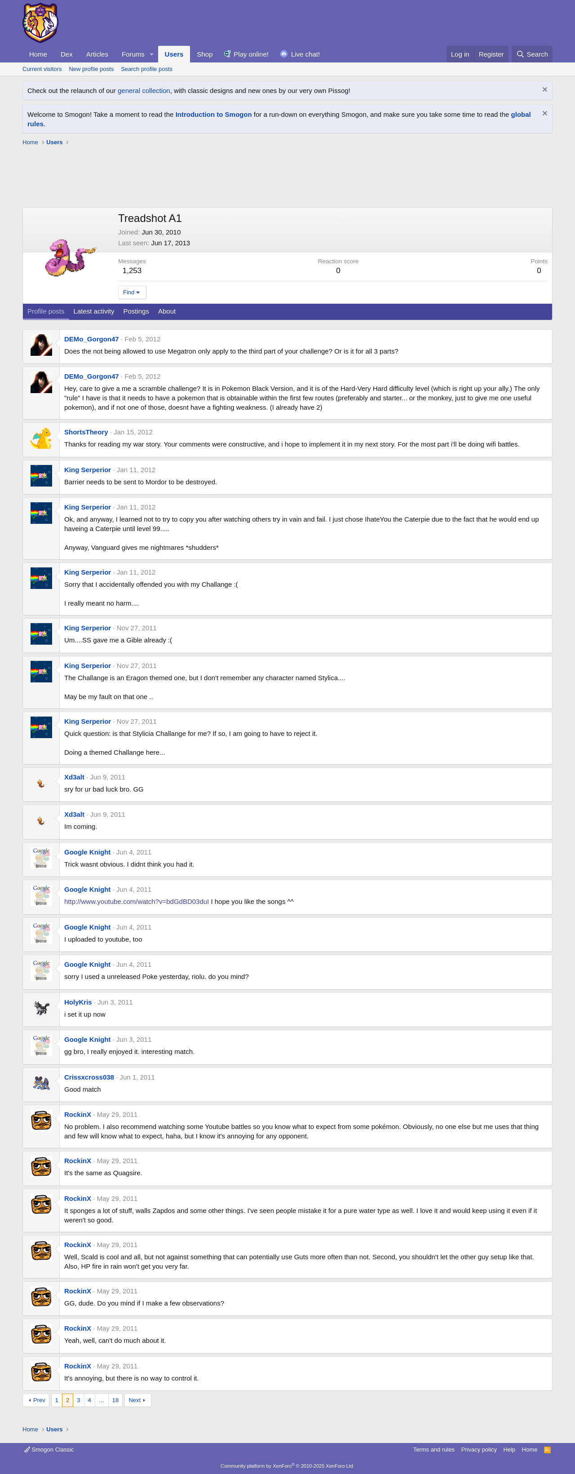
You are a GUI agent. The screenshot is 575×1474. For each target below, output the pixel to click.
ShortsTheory (86, 432)
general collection (144, 90)
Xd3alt (74, 777)
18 (115, 1400)
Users (174, 54)
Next (134, 1400)
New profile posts (91, 69)
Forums (133, 54)
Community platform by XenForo (287, 1466)
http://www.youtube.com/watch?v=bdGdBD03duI (136, 901)
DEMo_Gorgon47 (91, 339)
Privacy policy (479, 1449)
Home (38, 54)
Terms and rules (434, 1449)
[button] (152, 54)
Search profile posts (146, 69)
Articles (97, 54)
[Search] (532, 54)
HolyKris (78, 1002)
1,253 (132, 270)
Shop (204, 54)
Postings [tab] (136, 311)
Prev (39, 1400)
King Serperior (87, 470)
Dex (67, 54)
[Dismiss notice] (544, 90)
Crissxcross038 (89, 1077)
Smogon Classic (49, 1449)
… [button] (102, 1400)
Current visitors (42, 69)
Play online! (251, 54)
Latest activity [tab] (94, 311)
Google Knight (87, 852)
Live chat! (305, 54)
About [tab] (167, 311)
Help (510, 1449)
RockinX (77, 1114)
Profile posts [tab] (46, 311)
